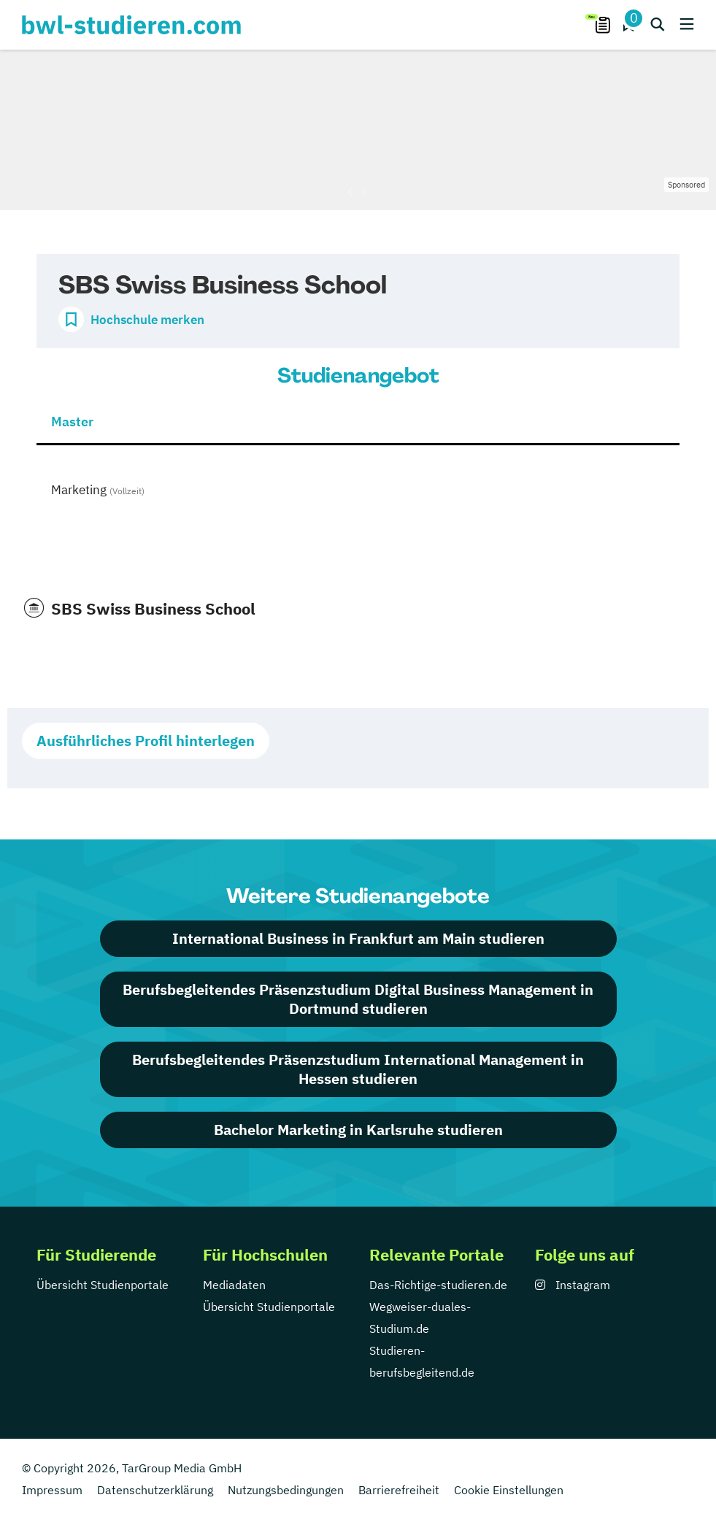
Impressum (52, 1490)
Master (72, 421)
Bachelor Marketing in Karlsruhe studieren (358, 1129)
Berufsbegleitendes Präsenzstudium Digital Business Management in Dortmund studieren (358, 999)
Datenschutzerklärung (155, 1490)
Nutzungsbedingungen (286, 1490)
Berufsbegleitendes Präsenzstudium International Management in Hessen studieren (358, 1069)
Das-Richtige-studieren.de (438, 1284)
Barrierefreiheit (398, 1490)
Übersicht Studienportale (102, 1284)
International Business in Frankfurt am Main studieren (358, 938)
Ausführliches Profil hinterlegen (145, 740)
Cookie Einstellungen (508, 1490)
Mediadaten (234, 1284)
